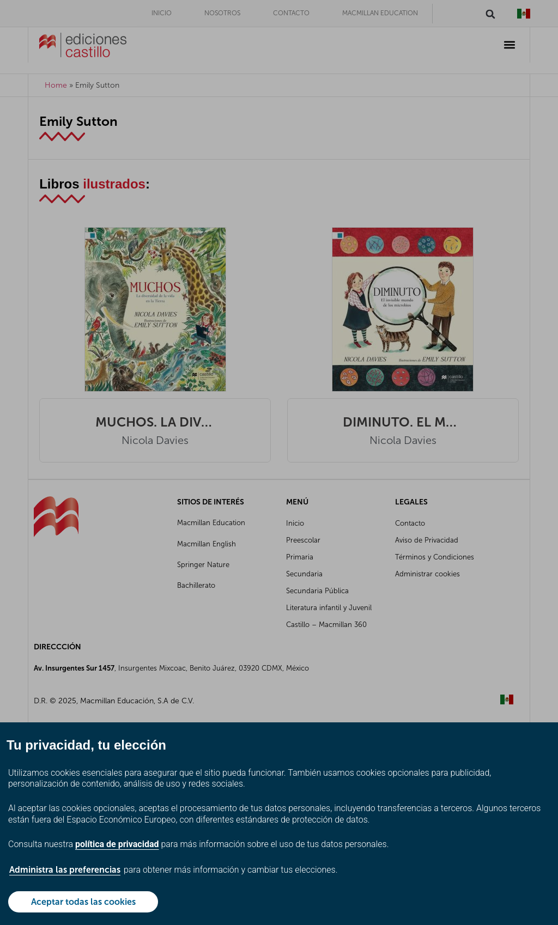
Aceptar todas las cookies (83, 901)
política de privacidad (117, 844)
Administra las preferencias (64, 869)
